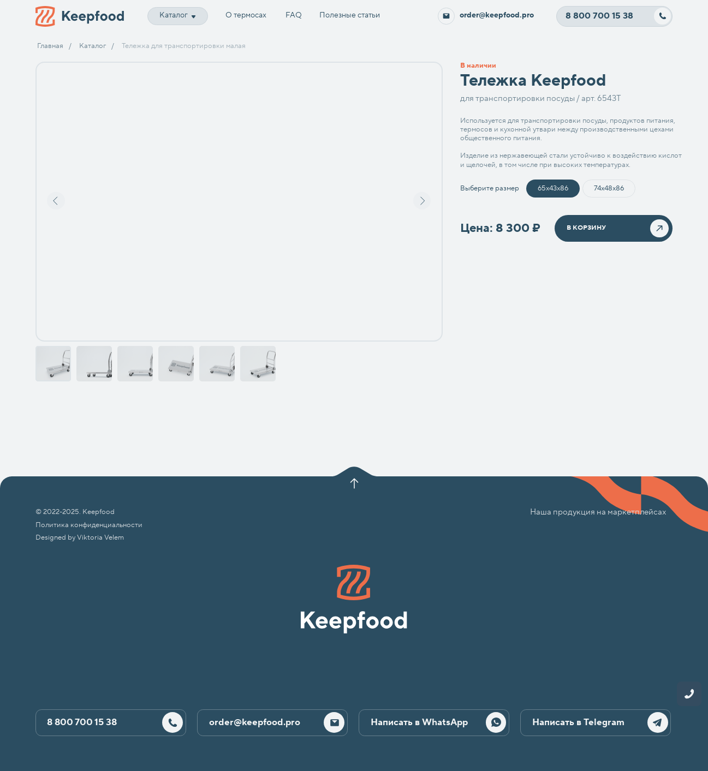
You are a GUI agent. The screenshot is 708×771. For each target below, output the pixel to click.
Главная (50, 45)
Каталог (92, 45)
